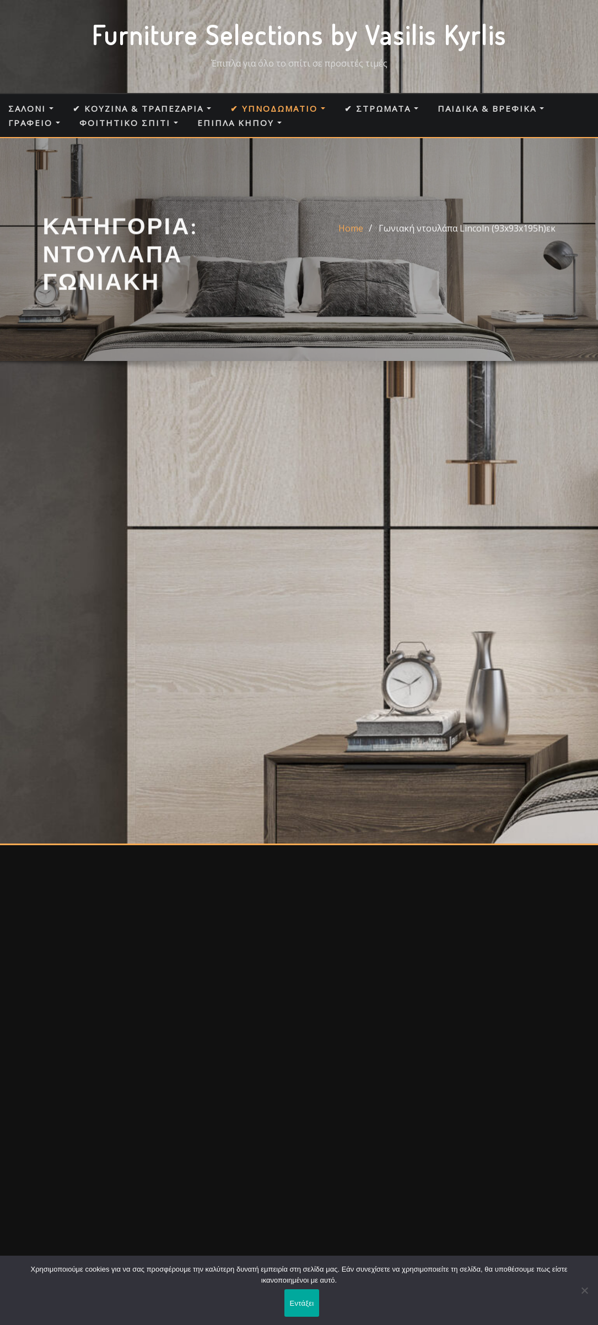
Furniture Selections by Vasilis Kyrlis (299, 34)
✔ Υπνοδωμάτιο (277, 108)
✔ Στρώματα (381, 108)
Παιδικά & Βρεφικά (491, 108)
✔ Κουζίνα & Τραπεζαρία (142, 108)
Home (350, 235)
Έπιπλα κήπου (239, 122)
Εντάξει (302, 1303)
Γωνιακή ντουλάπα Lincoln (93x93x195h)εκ (467, 235)
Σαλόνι (30, 108)
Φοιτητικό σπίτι (128, 122)
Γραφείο (34, 122)
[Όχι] (584, 1290)
